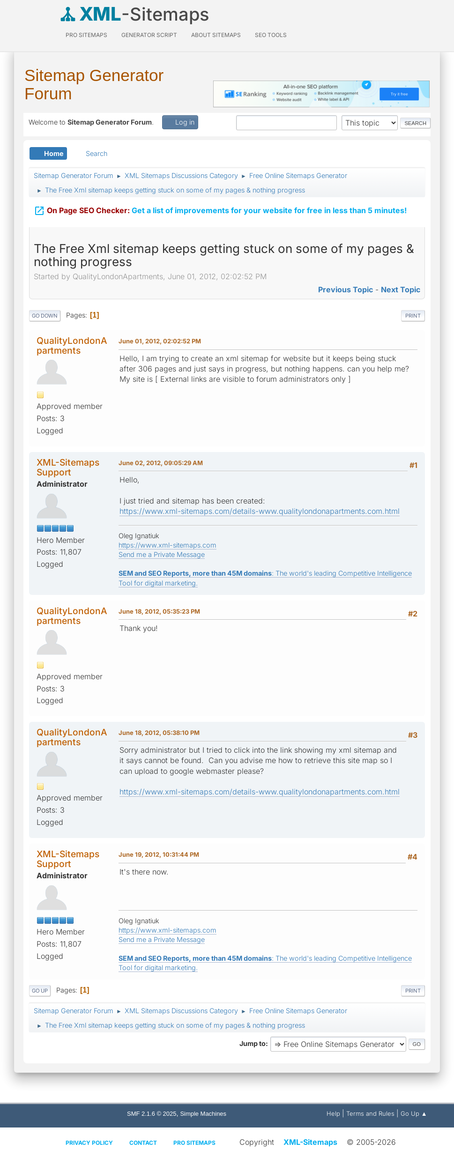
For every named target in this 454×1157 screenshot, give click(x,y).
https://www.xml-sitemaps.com (167, 545)
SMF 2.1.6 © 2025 (151, 1113)
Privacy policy (89, 1142)
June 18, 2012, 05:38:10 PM (159, 732)
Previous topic (345, 289)
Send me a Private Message (162, 554)
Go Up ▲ (414, 1113)
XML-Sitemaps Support (68, 467)
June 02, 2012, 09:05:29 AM (161, 463)
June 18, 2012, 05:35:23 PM (159, 611)
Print (413, 315)
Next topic (400, 289)
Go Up (40, 990)
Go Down (45, 315)
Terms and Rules (370, 1113)
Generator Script (149, 34)
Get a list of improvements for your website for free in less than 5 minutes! (220, 210)
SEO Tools (271, 34)
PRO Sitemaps (86, 34)
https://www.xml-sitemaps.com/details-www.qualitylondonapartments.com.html (259, 511)
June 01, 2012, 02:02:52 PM (160, 341)
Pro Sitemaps (194, 1142)
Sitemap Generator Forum (94, 84)
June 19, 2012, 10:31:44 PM (159, 854)
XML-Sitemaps (310, 1142)
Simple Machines (203, 1113)
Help (333, 1113)
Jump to (252, 1043)
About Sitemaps (216, 34)
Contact (143, 1142)
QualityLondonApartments (72, 345)
